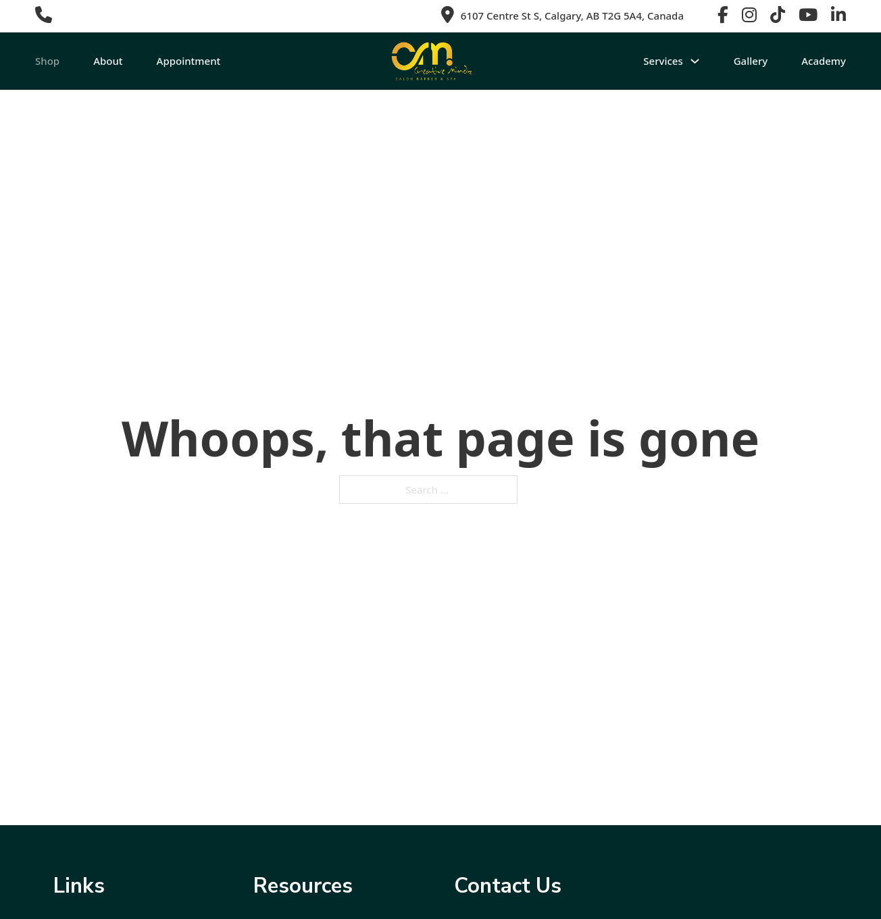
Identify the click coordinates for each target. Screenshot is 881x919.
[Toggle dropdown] (695, 61)
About (107, 61)
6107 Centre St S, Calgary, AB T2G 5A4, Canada (572, 15)
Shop (47, 61)
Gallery (750, 61)
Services (662, 61)
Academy (823, 61)
